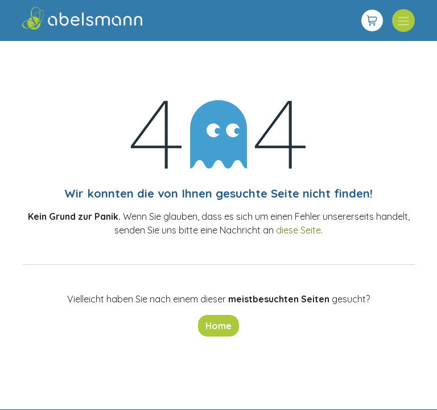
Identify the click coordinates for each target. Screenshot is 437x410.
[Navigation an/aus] (403, 20)
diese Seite (298, 230)
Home (218, 325)
